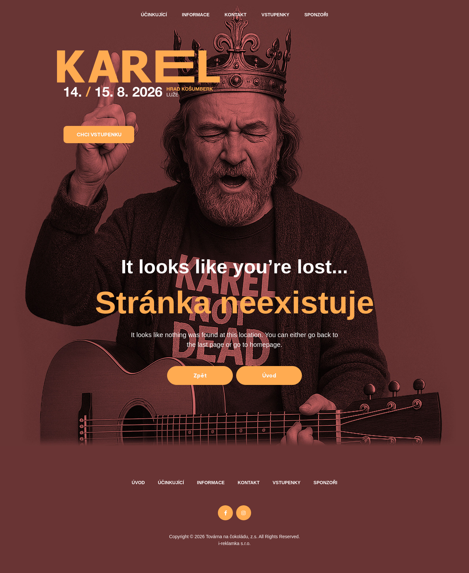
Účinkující (154, 14)
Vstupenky (276, 14)
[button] (99, 134)
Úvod (138, 482)
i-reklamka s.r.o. (235, 543)
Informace (196, 14)
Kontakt (235, 14)
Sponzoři (316, 14)
